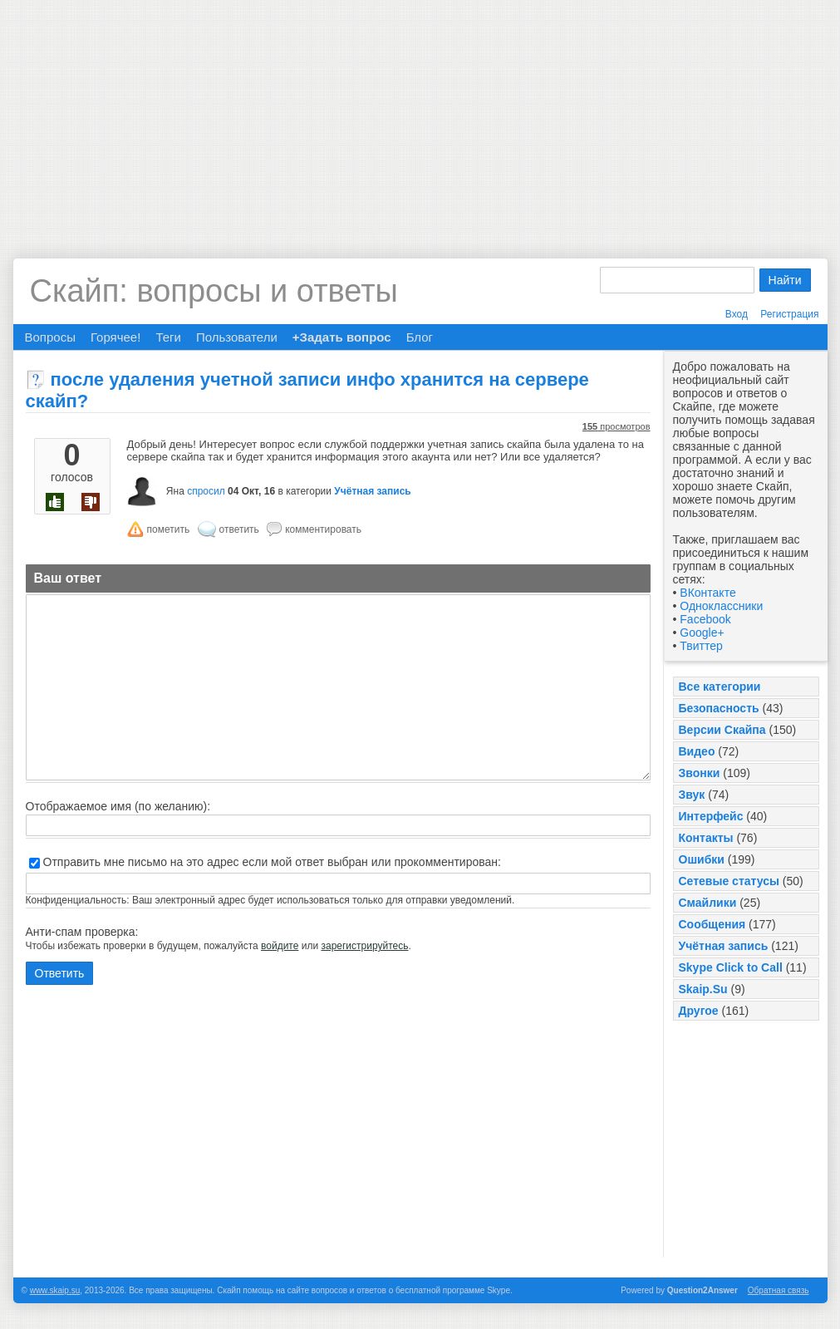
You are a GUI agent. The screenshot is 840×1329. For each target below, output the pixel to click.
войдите (279, 946)
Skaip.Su (703, 989)
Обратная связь (778, 1290)
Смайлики (708, 902)
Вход (736, 314)
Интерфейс (711, 816)
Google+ (702, 632)
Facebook (705, 619)
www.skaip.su (55, 1290)
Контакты (706, 837)
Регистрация (789, 314)
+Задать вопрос (341, 337)
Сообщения (712, 924)
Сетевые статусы (729, 881)
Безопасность (719, 708)
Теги (168, 337)
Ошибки (702, 859)
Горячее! (115, 337)
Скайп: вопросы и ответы (214, 290)
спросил (206, 491)
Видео (697, 751)
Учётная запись (724, 945)
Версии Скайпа (722, 729)
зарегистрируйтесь (364, 946)
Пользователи (237, 337)
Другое (699, 1010)
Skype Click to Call (731, 967)
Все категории (720, 686)
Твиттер (701, 645)
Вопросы (50, 337)
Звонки (699, 773)
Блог (419, 337)
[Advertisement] (420, 116)
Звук (692, 794)
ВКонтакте (707, 592)
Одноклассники (721, 606)
